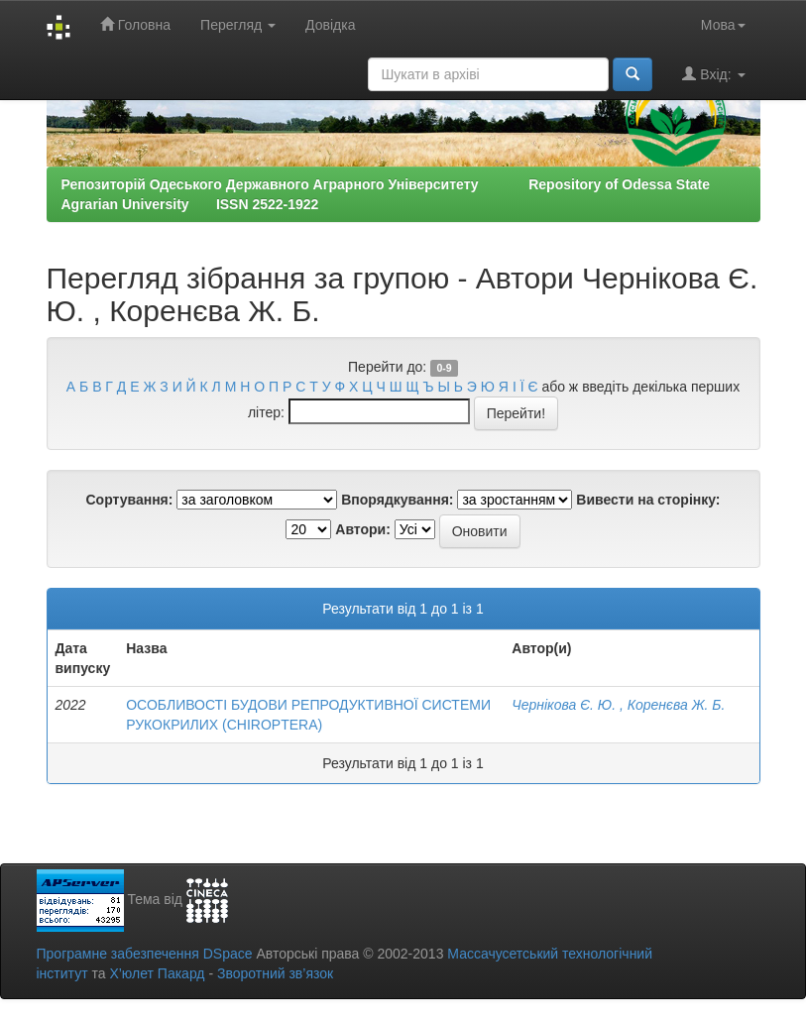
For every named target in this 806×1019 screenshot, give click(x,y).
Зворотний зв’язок (275, 973)
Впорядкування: (397, 500)
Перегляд (238, 25)
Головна (135, 24)
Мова (723, 25)
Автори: (363, 529)
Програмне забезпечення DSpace (145, 954)
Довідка (330, 25)
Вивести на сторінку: (648, 500)
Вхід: (713, 73)
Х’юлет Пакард (156, 973)
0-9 (443, 368)
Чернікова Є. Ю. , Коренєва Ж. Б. (618, 705)
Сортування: (129, 500)
